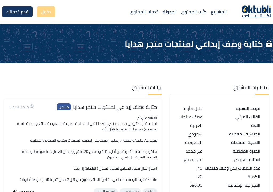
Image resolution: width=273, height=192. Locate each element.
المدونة (170, 12)
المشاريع (219, 12)
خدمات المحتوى (144, 12)
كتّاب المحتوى (194, 12)
